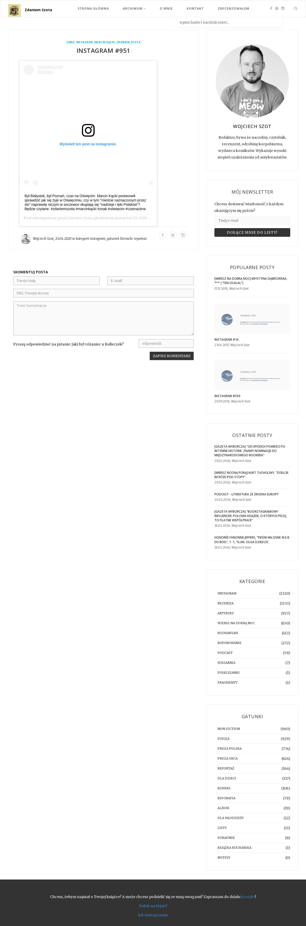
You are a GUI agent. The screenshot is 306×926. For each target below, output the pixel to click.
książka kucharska (234, 848)
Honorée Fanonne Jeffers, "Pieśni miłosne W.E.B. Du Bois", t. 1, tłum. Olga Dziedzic (252, 539)
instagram (84, 42)
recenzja (225, 603)
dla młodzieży (230, 818)
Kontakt (195, 8)
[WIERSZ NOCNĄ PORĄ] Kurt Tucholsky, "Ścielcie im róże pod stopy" (251, 474)
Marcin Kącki (104, 42)
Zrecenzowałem (233, 8)
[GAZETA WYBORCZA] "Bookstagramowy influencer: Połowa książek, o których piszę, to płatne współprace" (250, 515)
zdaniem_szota (128, 42)
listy (222, 828)
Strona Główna (93, 8)
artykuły (225, 613)
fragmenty (227, 682)
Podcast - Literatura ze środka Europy (246, 494)
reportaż (140, 239)
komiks (223, 788)
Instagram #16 (226, 339)
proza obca (227, 758)
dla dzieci (226, 778)
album (223, 808)
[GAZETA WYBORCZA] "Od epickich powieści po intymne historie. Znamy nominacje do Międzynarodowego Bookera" (249, 450)
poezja (223, 739)
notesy (223, 857)
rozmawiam (227, 633)
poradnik (226, 838)
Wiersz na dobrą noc (236, 623)
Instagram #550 (227, 396)
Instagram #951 (103, 50)
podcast (225, 653)
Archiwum (134, 8)
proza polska (229, 748)
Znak (70, 42)
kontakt (248, 896)
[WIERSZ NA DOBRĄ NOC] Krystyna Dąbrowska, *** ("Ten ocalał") (250, 280)
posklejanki (228, 672)
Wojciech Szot (43, 239)
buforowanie (229, 643)
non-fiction (228, 729)
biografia (226, 798)
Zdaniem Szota (38, 9)
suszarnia (226, 663)
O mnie (166, 8)
